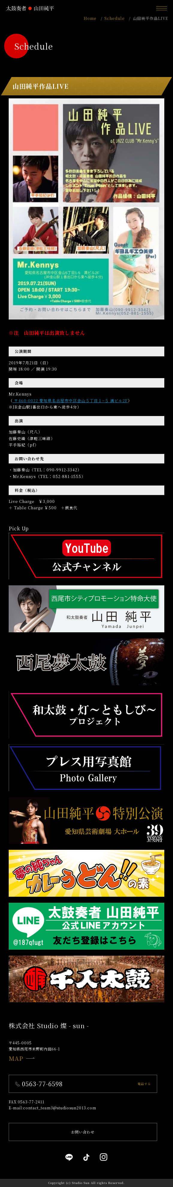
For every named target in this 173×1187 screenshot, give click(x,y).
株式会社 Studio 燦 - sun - (49, 1025)
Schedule (114, 18)
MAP (21, 1058)
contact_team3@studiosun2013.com (59, 1107)
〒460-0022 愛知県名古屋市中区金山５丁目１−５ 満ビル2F (70, 400)
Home (90, 18)
